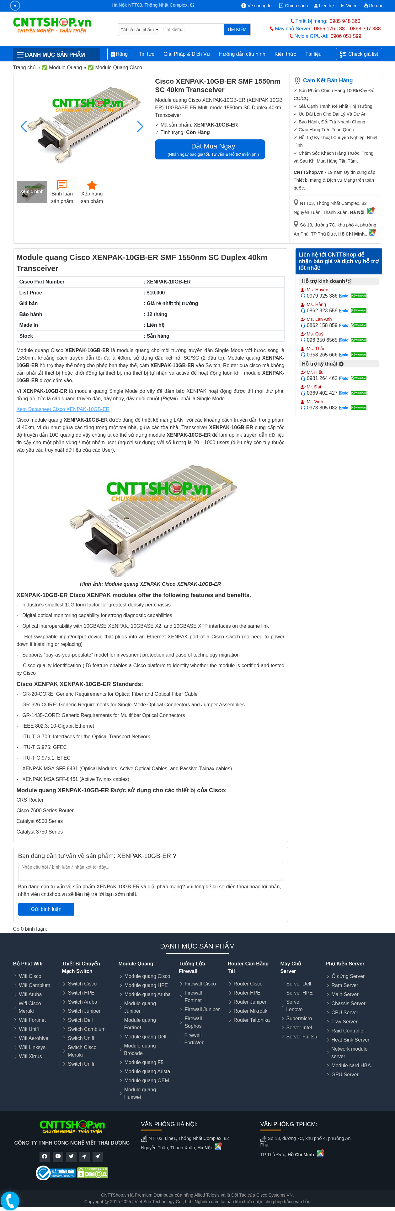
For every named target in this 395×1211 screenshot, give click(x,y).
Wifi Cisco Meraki (30, 1007)
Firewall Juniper (202, 1009)
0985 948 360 (345, 21)
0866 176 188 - (331, 28)
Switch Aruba (82, 1002)
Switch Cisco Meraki (82, 1051)
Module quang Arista (147, 1071)
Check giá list (359, 54)
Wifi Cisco (30, 976)
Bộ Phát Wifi (28, 963)
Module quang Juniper (140, 1007)
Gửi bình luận (46, 909)
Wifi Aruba (30, 994)
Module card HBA (351, 1065)
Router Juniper (250, 1002)
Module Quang (136, 963)
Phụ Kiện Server (345, 963)
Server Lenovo (294, 1005)
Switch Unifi (81, 1038)
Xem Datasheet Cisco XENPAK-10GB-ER (63, 409)
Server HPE (299, 992)
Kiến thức (285, 54)
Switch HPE (81, 992)
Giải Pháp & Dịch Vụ (186, 54)
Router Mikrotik (251, 1011)
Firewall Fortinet (193, 996)
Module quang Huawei (140, 1093)
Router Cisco (248, 983)
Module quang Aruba (148, 994)
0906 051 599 (346, 36)
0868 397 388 (365, 28)
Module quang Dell (145, 1036)
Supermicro (299, 1018)
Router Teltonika (252, 1020)
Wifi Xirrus (30, 1056)
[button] (140, 126)
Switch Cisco (82, 983)
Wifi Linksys (32, 1047)
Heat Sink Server (351, 1039)
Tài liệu (316, 54)
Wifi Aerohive (33, 1038)
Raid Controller (348, 1030)
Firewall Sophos (193, 1022)
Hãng (120, 54)
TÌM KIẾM (237, 29)
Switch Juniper (84, 1011)
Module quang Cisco (147, 976)
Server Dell (298, 983)
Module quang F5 (144, 1062)
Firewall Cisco (200, 983)
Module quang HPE (146, 985)
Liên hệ (324, 5)
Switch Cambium (87, 1029)
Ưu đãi (373, 5)
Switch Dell (80, 1020)
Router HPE (247, 992)
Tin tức (146, 54)
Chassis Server (349, 1003)
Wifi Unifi (29, 1029)
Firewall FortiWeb (194, 1038)
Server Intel (299, 1027)
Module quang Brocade (140, 1049)
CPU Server (345, 1012)
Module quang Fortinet (140, 1023)
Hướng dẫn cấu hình (242, 54)
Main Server (345, 994)
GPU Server (345, 1074)
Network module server (349, 1052)
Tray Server (345, 1021)
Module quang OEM (147, 1080)
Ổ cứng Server (348, 976)
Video (349, 5)
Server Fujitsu (302, 1036)
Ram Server (345, 985)
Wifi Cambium (35, 985)
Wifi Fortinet (32, 1020)
